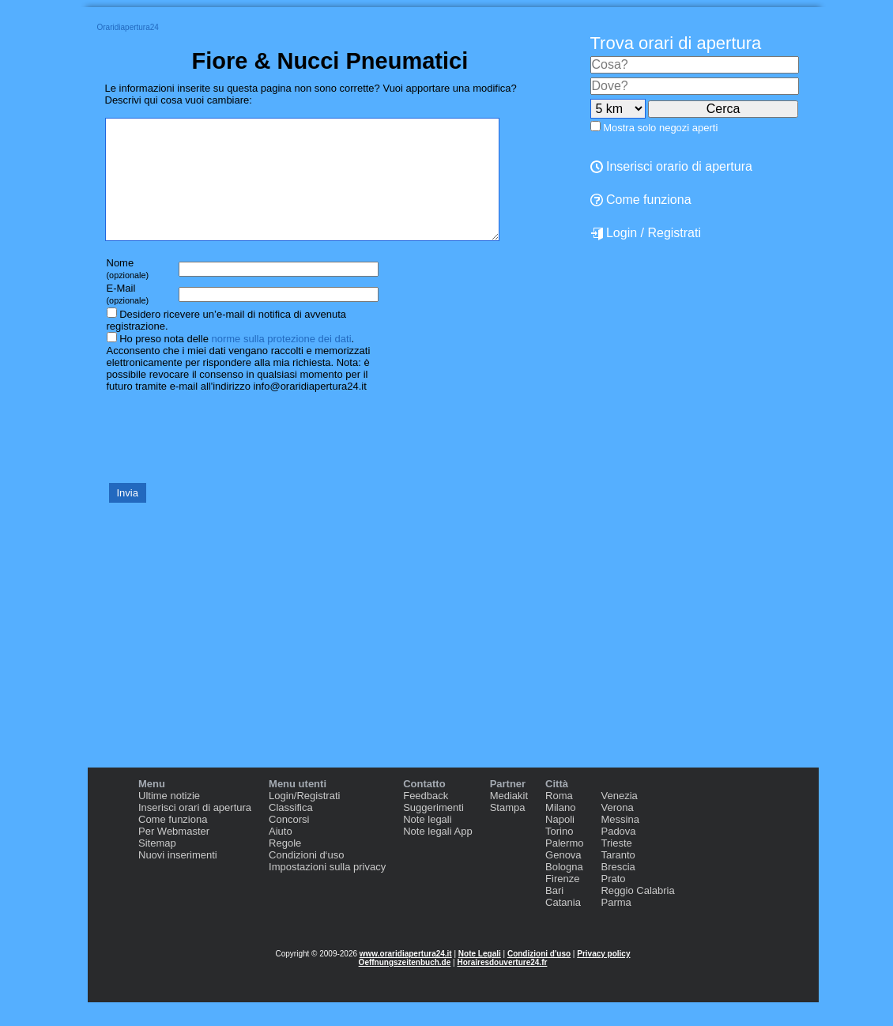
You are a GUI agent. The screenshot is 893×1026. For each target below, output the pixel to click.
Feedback (425, 819)
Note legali (427, 843)
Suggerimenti (433, 831)
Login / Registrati (646, 233)
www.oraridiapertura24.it (406, 977)
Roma (559, 819)
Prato (613, 902)
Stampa (508, 831)
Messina (620, 843)
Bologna (564, 890)
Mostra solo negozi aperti (660, 128)
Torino (559, 855)
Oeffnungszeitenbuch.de (405, 986)
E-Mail (128, 317)
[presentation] (225, 460)
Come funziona (640, 199)
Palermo (564, 867)
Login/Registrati (304, 819)
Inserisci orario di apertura (671, 166)
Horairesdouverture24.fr (502, 986)
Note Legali (479, 977)
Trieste (616, 867)
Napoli (560, 843)
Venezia (619, 819)
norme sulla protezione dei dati (281, 362)
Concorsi (289, 843)
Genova (563, 879)
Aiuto (280, 855)
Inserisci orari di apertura (194, 831)
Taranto (618, 879)
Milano (560, 831)
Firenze (562, 902)
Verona (617, 831)
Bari (554, 914)
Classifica (291, 831)
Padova (618, 855)
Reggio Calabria (637, 914)
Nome (128, 292)
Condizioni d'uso (539, 977)
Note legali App (437, 855)
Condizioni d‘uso (306, 879)
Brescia (618, 890)
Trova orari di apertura (676, 43)
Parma (616, 926)
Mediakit (509, 819)
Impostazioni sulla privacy (327, 890)
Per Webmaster (173, 855)
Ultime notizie (169, 819)
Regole (285, 867)
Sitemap (157, 867)
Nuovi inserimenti (177, 879)
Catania (563, 926)
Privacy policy (603, 977)
